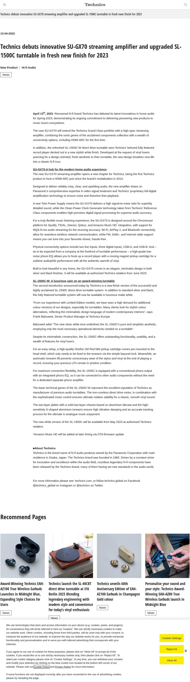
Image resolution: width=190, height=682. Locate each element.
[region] (95, 650)
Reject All (171, 649)
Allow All (172, 660)
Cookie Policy (41, 666)
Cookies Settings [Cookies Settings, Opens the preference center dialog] (171, 637)
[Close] (185, 651)
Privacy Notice (63, 666)
